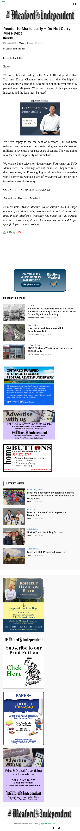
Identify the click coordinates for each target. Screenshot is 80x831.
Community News (35, 489)
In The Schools (33, 345)
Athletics (31, 509)
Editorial (31, 305)
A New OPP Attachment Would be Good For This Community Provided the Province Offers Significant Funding (51, 311)
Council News (33, 325)
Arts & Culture (33, 529)
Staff (29, 502)
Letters (7, 38)
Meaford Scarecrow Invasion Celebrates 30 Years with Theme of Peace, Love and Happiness (50, 495)
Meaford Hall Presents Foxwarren (46, 552)
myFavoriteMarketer (48, 823)
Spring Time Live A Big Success (45, 532)
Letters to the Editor (15, 49)
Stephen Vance (33, 334)
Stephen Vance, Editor (35, 318)
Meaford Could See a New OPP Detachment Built (45, 330)
